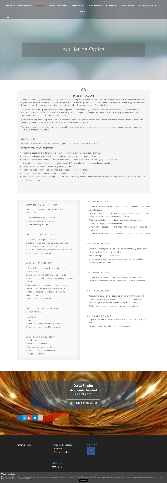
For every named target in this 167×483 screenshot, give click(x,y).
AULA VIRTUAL (111, 5)
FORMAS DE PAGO (127, 5)
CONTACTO (83, 11)
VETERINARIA (94, 5)
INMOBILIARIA (77, 5)
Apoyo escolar (25, 5)
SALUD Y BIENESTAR (57, 5)
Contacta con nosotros (83, 402)
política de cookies (155, 477)
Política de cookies (62, 452)
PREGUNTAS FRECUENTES (148, 5)
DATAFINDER (10, 5)
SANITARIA (39, 5)
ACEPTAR (83, 481)
